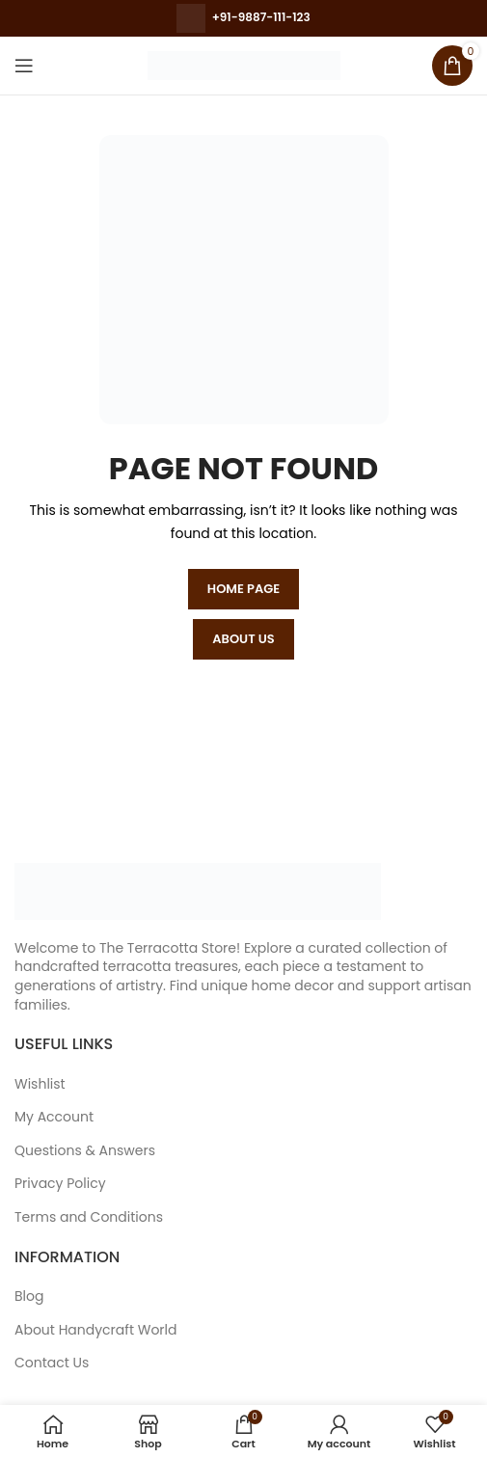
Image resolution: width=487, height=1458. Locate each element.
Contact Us (51, 1363)
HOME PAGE (243, 589)
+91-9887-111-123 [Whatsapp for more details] (261, 17)
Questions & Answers (84, 1151)
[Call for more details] (190, 17)
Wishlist (40, 1084)
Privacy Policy (60, 1183)
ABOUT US (243, 639)
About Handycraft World (95, 1330)
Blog (28, 1296)
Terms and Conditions (88, 1217)
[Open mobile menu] (24, 65)
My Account (54, 1117)
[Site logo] (244, 64)
